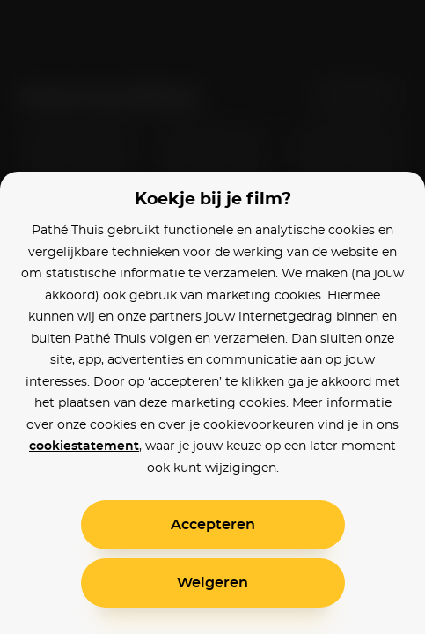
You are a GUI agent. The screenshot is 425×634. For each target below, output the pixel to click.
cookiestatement (84, 446)
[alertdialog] (212, 317)
